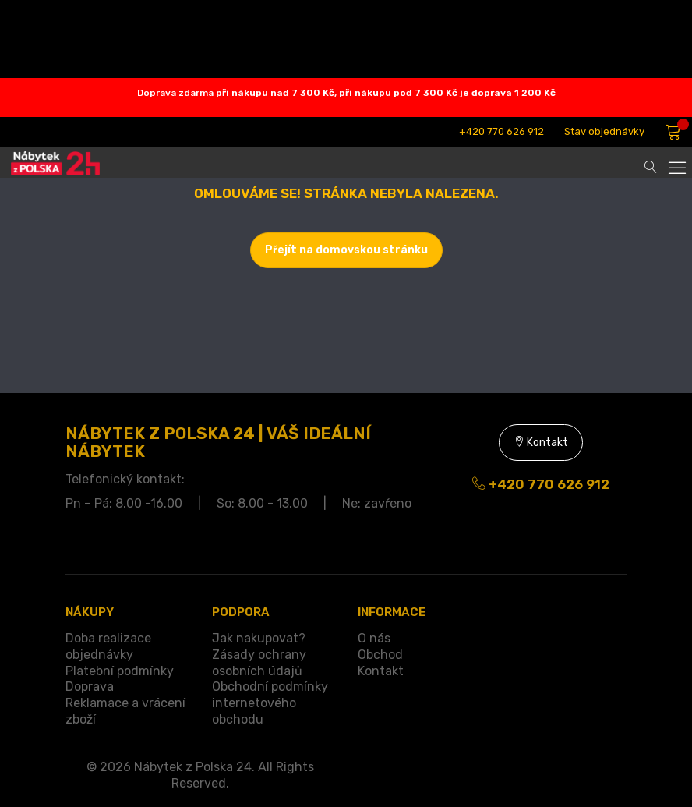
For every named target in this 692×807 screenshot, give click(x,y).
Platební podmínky (119, 671)
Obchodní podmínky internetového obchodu (270, 703)
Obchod (380, 654)
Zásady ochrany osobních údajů (259, 662)
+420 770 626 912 (501, 131)
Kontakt (541, 442)
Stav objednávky (604, 131)
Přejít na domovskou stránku (346, 250)
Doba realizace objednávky (108, 646)
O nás (374, 638)
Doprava (89, 686)
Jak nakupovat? (258, 638)
